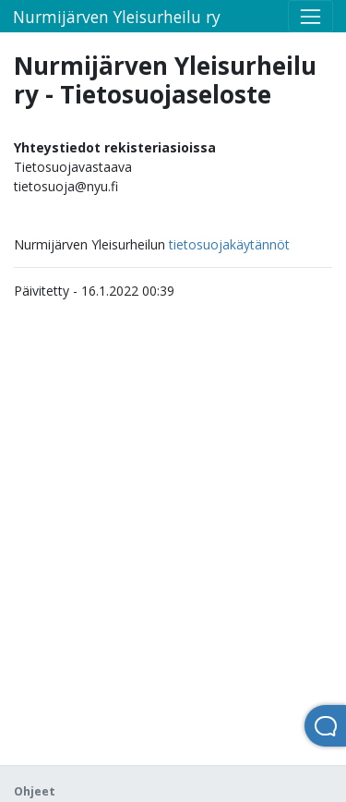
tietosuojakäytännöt (229, 244)
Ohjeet (34, 791)
